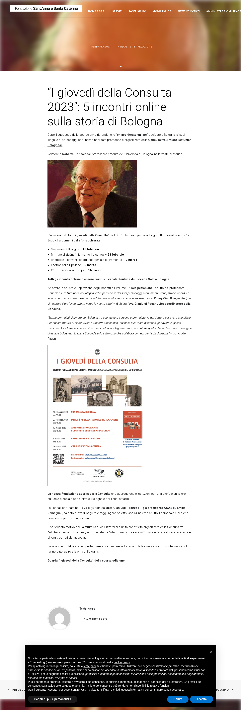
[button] (211, 652)
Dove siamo (152, 12)
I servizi (131, 12)
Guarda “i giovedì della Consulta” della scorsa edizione (86, 556)
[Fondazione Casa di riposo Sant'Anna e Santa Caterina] (53, 9)
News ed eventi (203, 12)
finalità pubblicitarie (72, 673)
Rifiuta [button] (178, 699)
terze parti (90, 666)
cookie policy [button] (121, 662)
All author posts (96, 614)
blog (123, 44)
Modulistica (176, 12)
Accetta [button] (202, 699)
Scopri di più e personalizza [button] (52, 699)
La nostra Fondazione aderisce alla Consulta (78, 489)
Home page (111, 12)
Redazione (144, 44)
